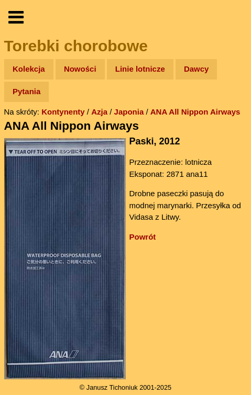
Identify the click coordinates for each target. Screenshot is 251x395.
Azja (99, 111)
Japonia (129, 111)
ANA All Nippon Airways (195, 111)
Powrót (142, 236)
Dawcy (196, 68)
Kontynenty (63, 111)
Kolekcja (29, 68)
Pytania (26, 91)
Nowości (80, 68)
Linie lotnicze (140, 68)
